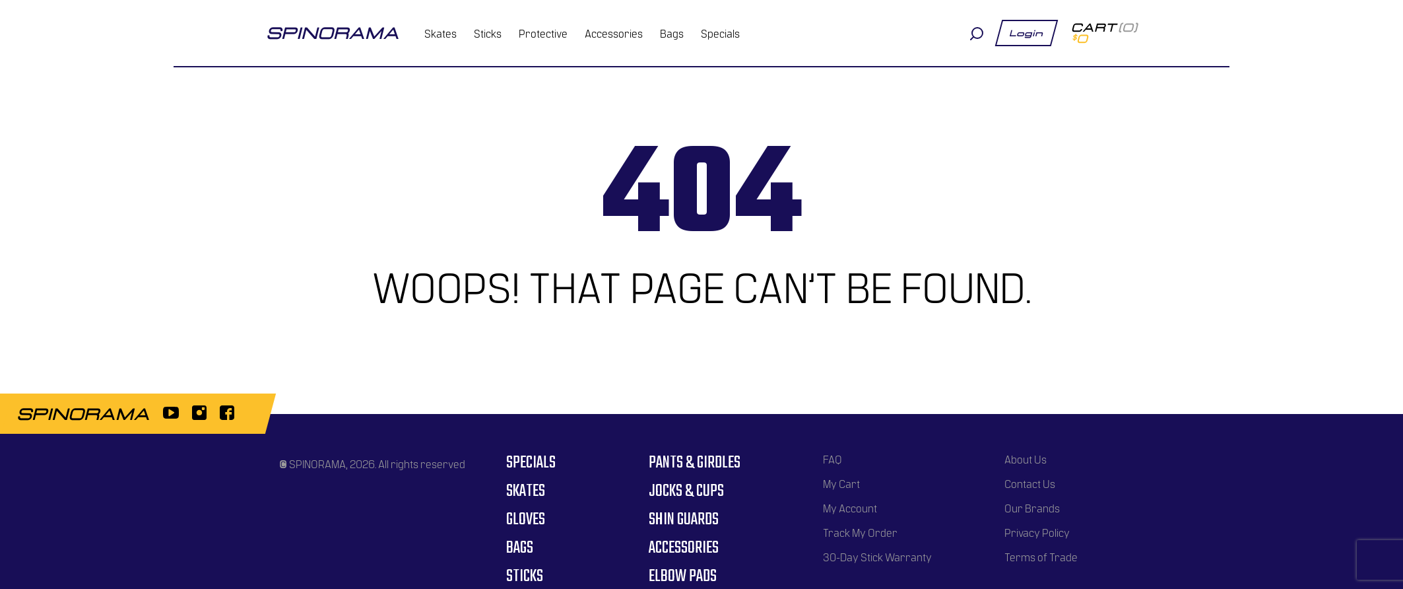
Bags (672, 33)
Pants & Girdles (694, 463)
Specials (720, 33)
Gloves (525, 519)
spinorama (332, 33)
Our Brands (1032, 507)
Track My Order (860, 532)
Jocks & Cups (686, 491)
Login (1026, 33)
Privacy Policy (1037, 532)
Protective (543, 33)
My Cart (841, 483)
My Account (850, 507)
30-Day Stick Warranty (877, 556)
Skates (440, 33)
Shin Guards (684, 519)
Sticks (488, 33)
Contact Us (1029, 483)
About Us (1025, 459)
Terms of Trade (1041, 556)
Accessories (614, 33)
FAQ (832, 459)
